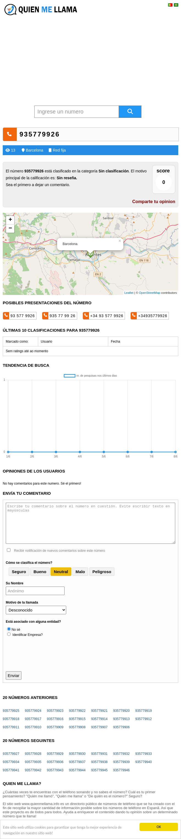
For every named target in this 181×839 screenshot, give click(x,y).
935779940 (143, 762)
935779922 (77, 711)
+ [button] (10, 220)
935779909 (55, 727)
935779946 (121, 770)
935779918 (11, 719)
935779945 (99, 770)
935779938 (99, 762)
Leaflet (128, 292)
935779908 (77, 727)
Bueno (40, 571)
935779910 (33, 727)
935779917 (33, 719)
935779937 (77, 762)
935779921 (99, 711)
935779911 (11, 727)
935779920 (121, 711)
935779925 (11, 711)
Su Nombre (14, 583)
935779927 (11, 754)
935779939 (121, 762)
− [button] (10, 228)
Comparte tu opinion (153, 201)
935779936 (55, 762)
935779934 (11, 762)
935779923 (55, 711)
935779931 (99, 754)
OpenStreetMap (149, 292)
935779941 (11, 770)
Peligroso (102, 571)
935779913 (121, 719)
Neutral (61, 571)
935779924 (33, 711)
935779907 (99, 727)
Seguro (19, 571)
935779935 (33, 762)
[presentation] (47, 658)
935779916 (55, 719)
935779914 (99, 719)
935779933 (143, 754)
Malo (80, 571)
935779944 (77, 770)
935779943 (55, 770)
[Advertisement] (90, 56)
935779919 (143, 711)
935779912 (143, 719)
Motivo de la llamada (22, 602)
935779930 (77, 754)
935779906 (121, 727)
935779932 (121, 754)
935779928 (33, 754)
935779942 (33, 770)
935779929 (55, 754)
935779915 (77, 719)
